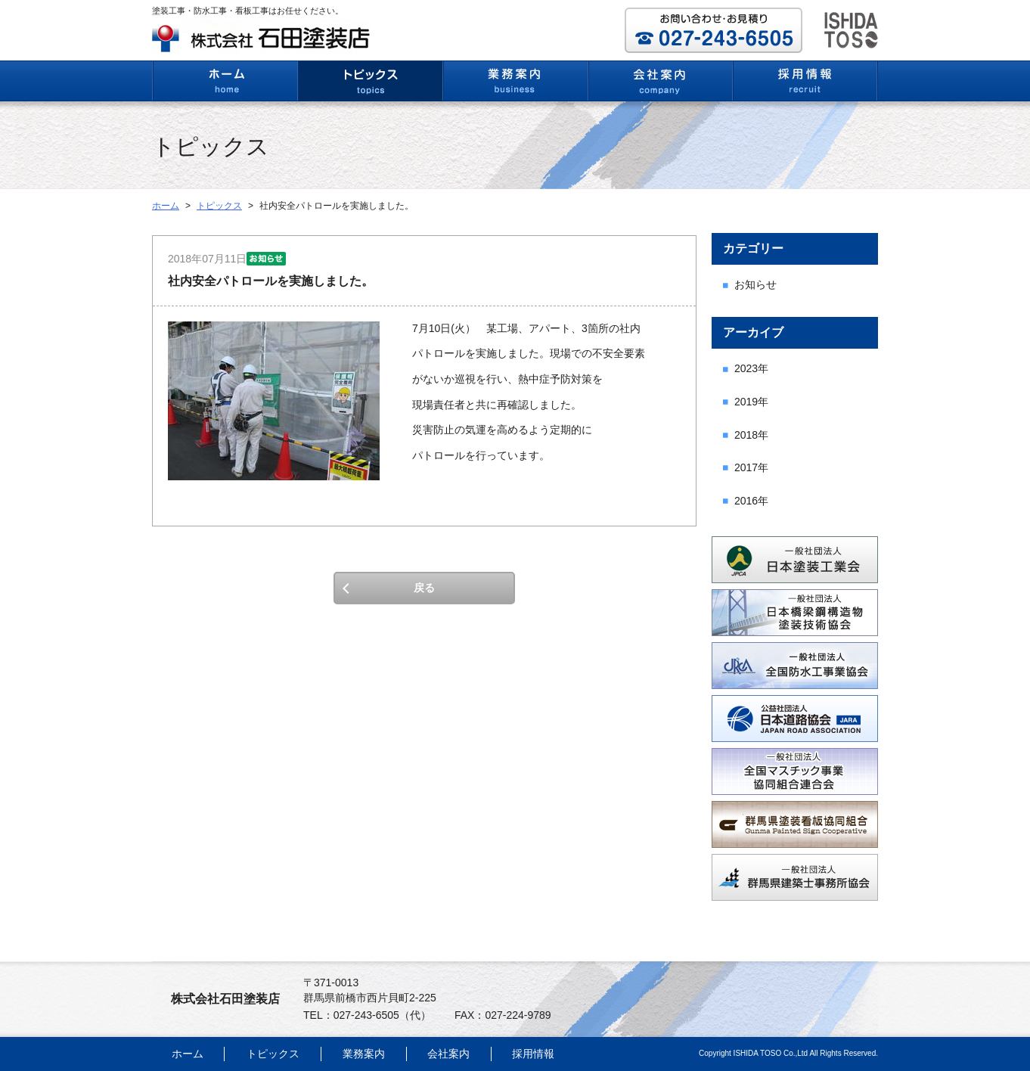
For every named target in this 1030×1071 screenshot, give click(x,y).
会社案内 (448, 1054)
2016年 (751, 501)
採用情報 (533, 1054)
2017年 (751, 467)
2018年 (751, 435)
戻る (424, 588)
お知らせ (755, 284)
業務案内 (364, 1054)
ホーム (165, 205)
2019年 (751, 402)
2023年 (751, 368)
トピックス (219, 205)
